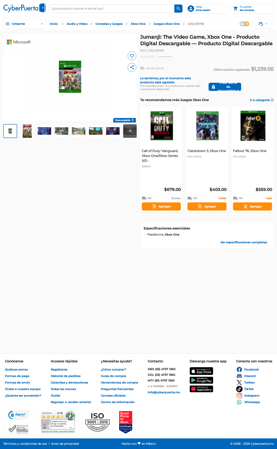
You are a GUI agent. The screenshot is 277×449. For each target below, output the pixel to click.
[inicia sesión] (207, 8)
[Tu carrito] (252, 8)
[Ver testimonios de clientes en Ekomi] (58, 422)
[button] (97, 422)
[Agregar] (161, 206)
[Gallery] (207, 159)
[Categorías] (24, 24)
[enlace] (54, 23)
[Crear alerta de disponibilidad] (225, 87)
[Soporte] (263, 24)
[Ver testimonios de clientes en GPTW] (125, 422)
